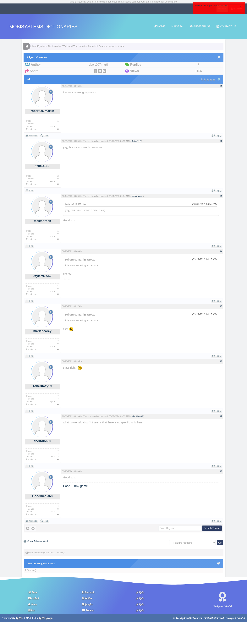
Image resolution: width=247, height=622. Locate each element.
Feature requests (108, 46)
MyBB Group (45, 617)
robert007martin (42, 111)
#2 (221, 141)
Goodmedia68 (42, 496)
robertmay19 (42, 386)
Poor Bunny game (75, 486)
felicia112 (42, 166)
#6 (221, 361)
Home (159, 26)
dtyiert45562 (42, 276)
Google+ (87, 604)
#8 (221, 471)
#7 (221, 416)
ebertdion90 (42, 441)
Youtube (88, 610)
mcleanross (42, 221)
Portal (177, 26)
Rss (31, 610)
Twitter (87, 598)
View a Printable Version (38, 541)
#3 (221, 196)
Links (140, 592)
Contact (33, 598)
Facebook (88, 592)
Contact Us (226, 26)
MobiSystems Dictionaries (43, 26)
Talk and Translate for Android (79, 46)
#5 (221, 306)
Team (32, 604)
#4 (221, 251)
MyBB (18, 617)
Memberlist (200, 26)
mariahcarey (42, 331)
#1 (221, 86)
